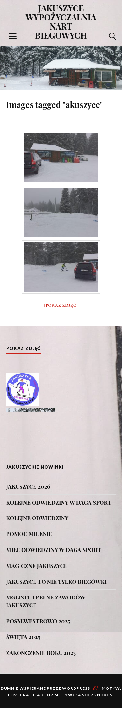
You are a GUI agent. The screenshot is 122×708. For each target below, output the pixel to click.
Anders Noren (95, 694)
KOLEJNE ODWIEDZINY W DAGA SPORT (59, 502)
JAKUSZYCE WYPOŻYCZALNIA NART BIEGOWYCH (61, 21)
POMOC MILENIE (29, 533)
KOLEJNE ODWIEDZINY (37, 517)
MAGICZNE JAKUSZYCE (36, 565)
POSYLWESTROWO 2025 (38, 620)
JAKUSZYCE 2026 (28, 486)
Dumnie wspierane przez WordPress (45, 688)
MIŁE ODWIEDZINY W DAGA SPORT (53, 549)
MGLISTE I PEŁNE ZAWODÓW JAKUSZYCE (45, 601)
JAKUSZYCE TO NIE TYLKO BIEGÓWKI (56, 581)
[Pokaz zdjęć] (61, 305)
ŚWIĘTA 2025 (23, 636)
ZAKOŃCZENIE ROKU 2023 (41, 652)
